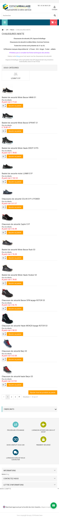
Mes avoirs (3, 495)
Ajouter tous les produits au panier (42, 392)
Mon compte (5, 489)
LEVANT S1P (15, 78)
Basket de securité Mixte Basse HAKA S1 (19, 97)
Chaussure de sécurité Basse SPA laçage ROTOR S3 (23, 300)
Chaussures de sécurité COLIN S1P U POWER (21, 199)
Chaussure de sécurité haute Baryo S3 (17, 376)
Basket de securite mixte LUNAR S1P (17, 173)
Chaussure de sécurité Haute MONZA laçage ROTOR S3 (25, 326)
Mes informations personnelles (10, 501)
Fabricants (9, 409)
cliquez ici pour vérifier (48, 507)
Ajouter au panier (15, 106)
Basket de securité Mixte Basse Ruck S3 (18, 249)
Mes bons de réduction (8, 504)
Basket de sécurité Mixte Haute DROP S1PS (20, 148)
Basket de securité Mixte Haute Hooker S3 (19, 275)
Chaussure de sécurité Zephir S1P (16, 224)
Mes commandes (6, 492)
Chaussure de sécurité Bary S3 (14, 351)
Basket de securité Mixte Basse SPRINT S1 (20, 123)
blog (7, 474)
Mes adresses (5, 498)
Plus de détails (7, 100)
